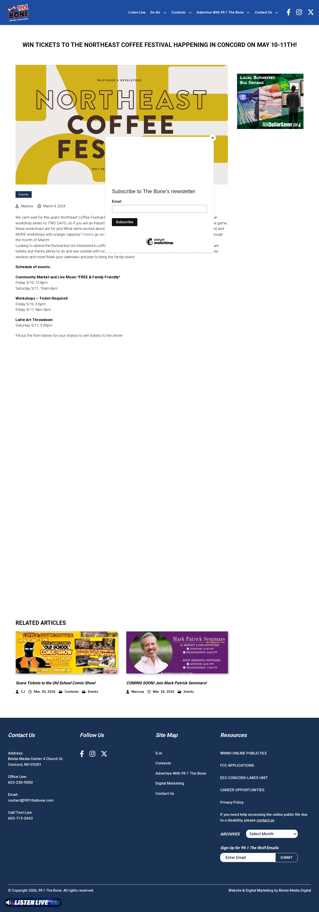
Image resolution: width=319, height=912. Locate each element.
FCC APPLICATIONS (237, 765)
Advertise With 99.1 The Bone (220, 12)
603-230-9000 (20, 782)
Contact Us (263, 12)
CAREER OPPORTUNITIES (242, 790)
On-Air (155, 12)
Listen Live (137, 12)
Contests (178, 12)
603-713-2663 (20, 818)
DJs (159, 753)
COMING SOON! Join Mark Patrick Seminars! (166, 683)
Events (23, 194)
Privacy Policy (231, 802)
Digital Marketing (170, 783)
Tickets (88, 234)
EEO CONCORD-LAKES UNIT (244, 777)
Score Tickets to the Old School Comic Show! (55, 683)
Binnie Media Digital (295, 890)
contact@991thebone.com (31, 800)
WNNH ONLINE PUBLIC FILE (243, 753)
